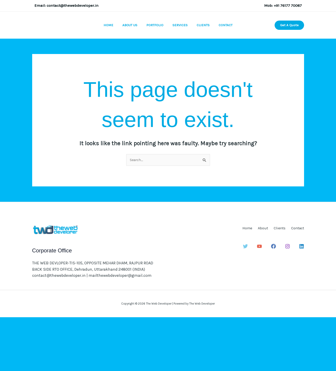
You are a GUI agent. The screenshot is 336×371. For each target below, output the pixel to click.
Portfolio (153, 52)
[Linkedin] (301, 299)
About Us (126, 52)
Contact (231, 52)
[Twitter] (248, 299)
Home (103, 52)
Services (181, 52)
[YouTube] (261, 299)
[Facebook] (274, 299)
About (250, 281)
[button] (289, 51)
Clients (206, 52)
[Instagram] (288, 299)
